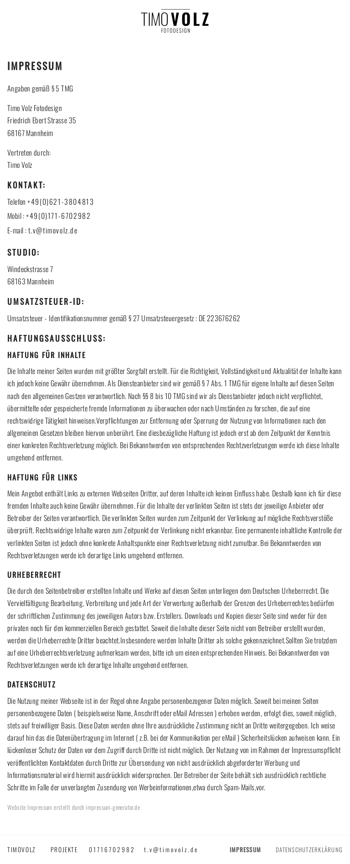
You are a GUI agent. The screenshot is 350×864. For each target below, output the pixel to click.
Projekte (64, 849)
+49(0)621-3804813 (60, 201)
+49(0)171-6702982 (58, 215)
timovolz (21, 849)
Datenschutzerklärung (309, 849)
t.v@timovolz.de (53, 230)
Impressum (245, 849)
